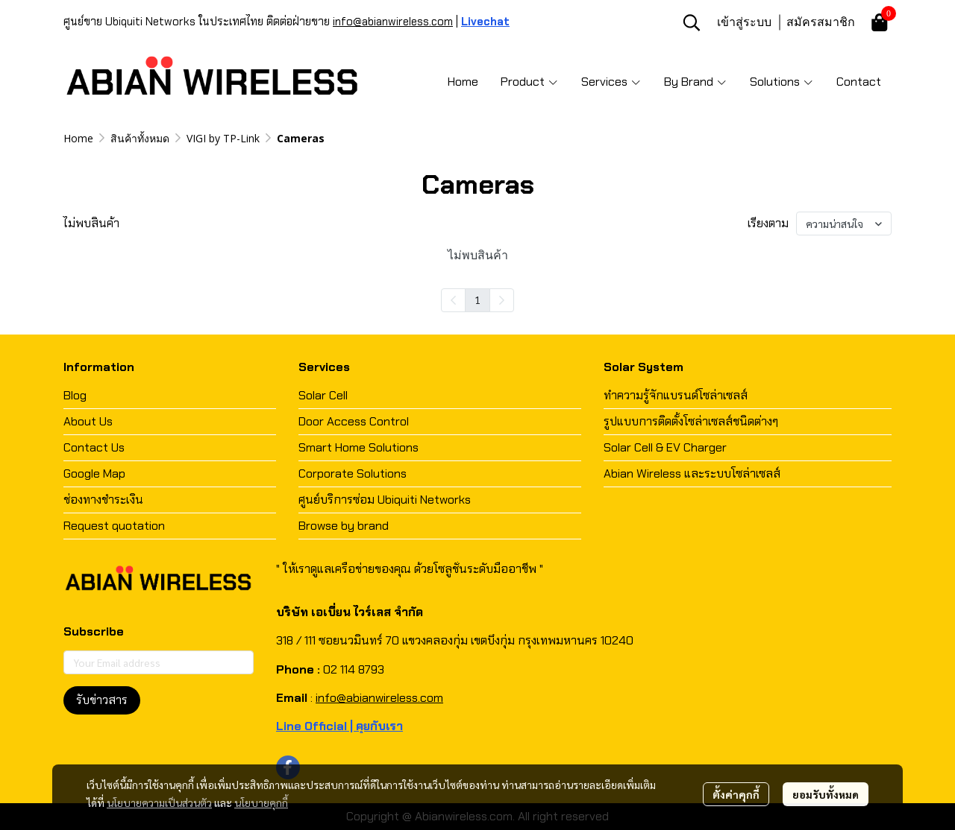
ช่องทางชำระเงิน (103, 499)
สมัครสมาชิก (820, 21)
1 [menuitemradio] (477, 299)
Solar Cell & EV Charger (665, 447)
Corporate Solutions (352, 473)
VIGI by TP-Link (223, 138)
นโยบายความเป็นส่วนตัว (159, 802)
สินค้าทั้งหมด (139, 138)
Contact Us (94, 447)
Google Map (94, 473)
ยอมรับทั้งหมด (825, 794)
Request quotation (114, 525)
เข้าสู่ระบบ (744, 21)
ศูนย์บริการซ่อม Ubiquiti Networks (384, 499)
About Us (88, 421)
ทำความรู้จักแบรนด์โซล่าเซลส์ (676, 395)
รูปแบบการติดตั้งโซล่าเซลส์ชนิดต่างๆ (691, 421)
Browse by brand (343, 525)
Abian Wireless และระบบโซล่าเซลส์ (692, 473)
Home (78, 138)
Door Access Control (353, 421)
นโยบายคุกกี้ (261, 802)
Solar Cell (323, 395)
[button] (691, 22)
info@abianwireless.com (393, 21)
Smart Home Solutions (358, 447)
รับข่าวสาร (102, 700)
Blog (75, 395)
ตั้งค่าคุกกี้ (736, 794)
